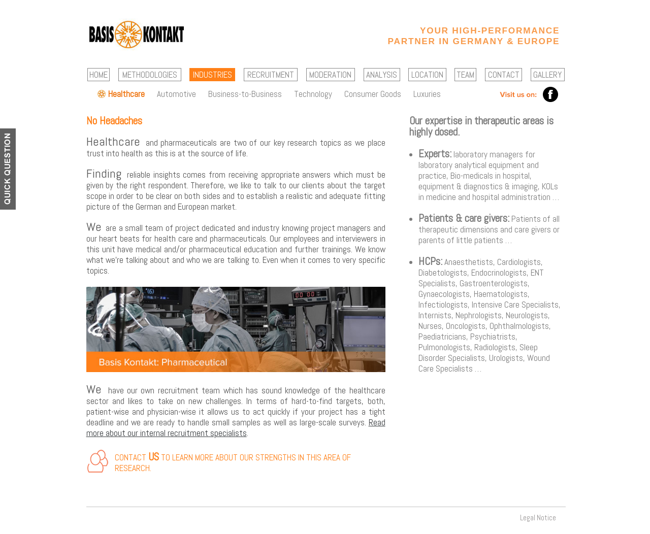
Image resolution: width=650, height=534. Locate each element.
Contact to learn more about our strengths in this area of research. (233, 463)
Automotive (176, 93)
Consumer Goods (372, 93)
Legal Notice (538, 517)
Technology (313, 93)
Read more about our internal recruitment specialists (235, 428)
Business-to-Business (245, 93)
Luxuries (427, 93)
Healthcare (126, 93)
